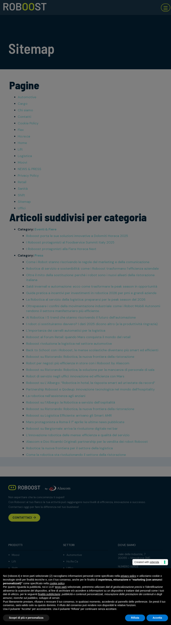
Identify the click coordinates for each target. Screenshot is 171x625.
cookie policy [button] (57, 583)
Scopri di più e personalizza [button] (26, 617)
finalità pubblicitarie (49, 594)
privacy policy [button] (128, 575)
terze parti (61, 586)
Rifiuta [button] (135, 617)
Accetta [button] (157, 617)
